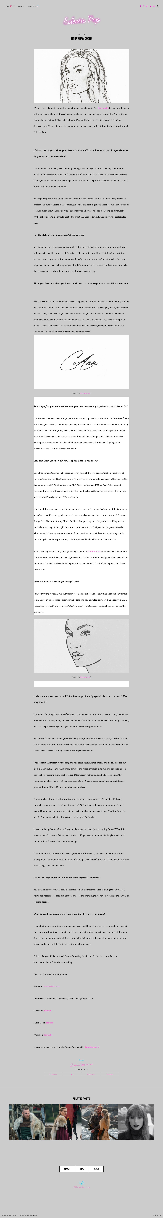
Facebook (53, 1074)
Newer (67, 1168)
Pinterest (91, 1074)
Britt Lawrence (81, 1064)
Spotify (47, 1010)
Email (110, 1074)
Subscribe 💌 (33, 6)
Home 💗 (9, 6)
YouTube (47, 1035)
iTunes (49, 1023)
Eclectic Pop (81, 20)
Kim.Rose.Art (85, 393)
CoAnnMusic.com (51, 986)
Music (86, 1069)
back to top (157, 1215)
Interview (78, 1069)
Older (96, 1168)
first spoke (103, 108)
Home (82, 1168)
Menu (20, 6)
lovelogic (33, 1215)
